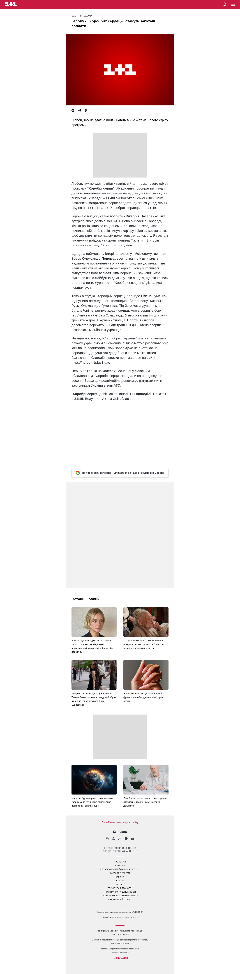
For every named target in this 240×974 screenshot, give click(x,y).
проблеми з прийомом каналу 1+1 (120, 869)
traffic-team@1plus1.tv (120, 952)
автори (120, 884)
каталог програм (120, 873)
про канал (120, 862)
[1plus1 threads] (113, 839)
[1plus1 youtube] (132, 839)
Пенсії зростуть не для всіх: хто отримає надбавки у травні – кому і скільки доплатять (145, 802)
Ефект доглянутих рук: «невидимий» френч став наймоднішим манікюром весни (143, 697)
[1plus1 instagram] (107, 839)
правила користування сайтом (120, 896)
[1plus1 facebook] (126, 839)
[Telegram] (79, 110)
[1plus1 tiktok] (119, 839)
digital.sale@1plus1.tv (120, 943)
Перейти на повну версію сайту (120, 822)
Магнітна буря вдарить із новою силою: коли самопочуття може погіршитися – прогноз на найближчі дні (92, 802)
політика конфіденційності (120, 892)
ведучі (120, 881)
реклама (120, 866)
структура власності (120, 888)
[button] (233, 4)
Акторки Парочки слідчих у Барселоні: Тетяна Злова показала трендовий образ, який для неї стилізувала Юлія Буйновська (93, 699)
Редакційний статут (119, 899)
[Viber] (86, 110)
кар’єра (120, 877)
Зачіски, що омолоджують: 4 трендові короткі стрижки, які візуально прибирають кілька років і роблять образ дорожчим (93, 646)
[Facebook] (72, 110)
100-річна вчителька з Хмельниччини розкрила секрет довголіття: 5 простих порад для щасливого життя (144, 644)
